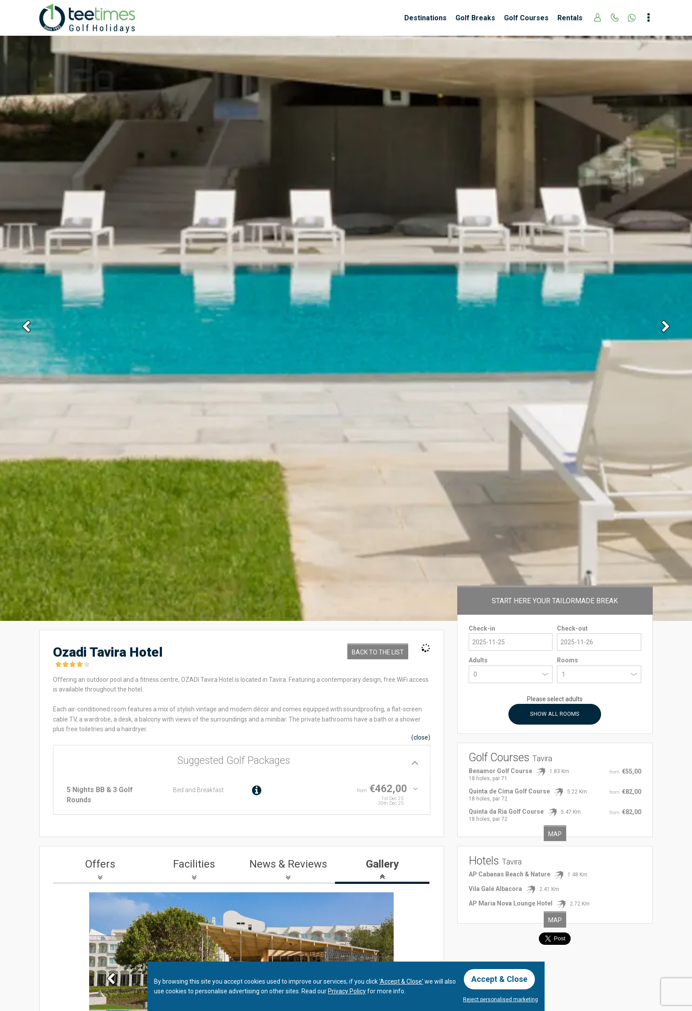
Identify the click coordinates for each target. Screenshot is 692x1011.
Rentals (570, 18)
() (420, 737)
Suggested (233, 761)
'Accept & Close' (401, 981)
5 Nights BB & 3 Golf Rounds (100, 794)
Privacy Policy (347, 991)
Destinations (425, 18)
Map (555, 834)
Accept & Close (499, 979)
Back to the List (378, 652)
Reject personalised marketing (500, 999)
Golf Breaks (475, 18)
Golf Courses (526, 18)
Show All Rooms (554, 713)
